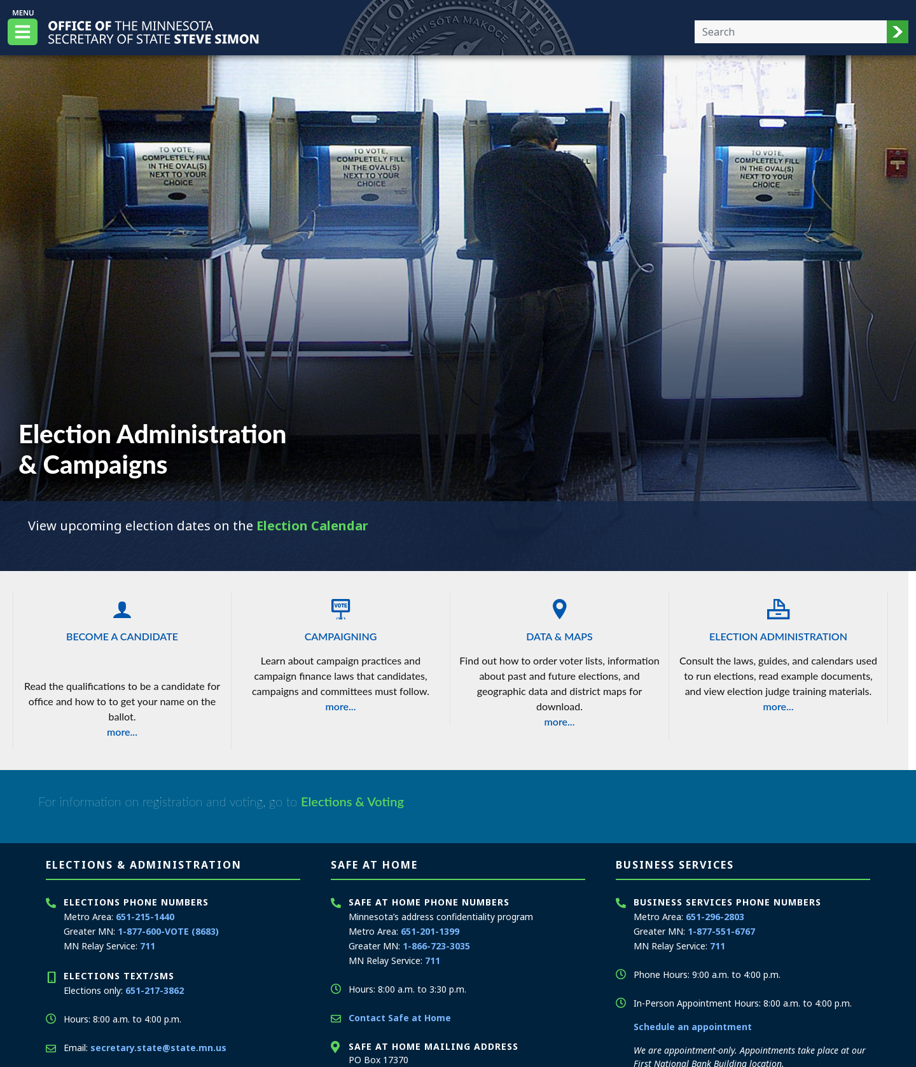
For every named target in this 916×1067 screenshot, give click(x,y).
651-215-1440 (145, 917)
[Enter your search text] (791, 31)
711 (147, 946)
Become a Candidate (122, 616)
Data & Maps (559, 616)
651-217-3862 (154, 990)
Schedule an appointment (693, 1027)
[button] (897, 31)
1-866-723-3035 (436, 946)
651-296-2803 (715, 917)
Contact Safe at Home (400, 1018)
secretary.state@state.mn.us (158, 1048)
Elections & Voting (352, 801)
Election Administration (778, 616)
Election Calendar (312, 525)
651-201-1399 (430, 931)
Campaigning (340, 616)
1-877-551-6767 (721, 931)
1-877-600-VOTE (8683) (168, 931)
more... (122, 732)
